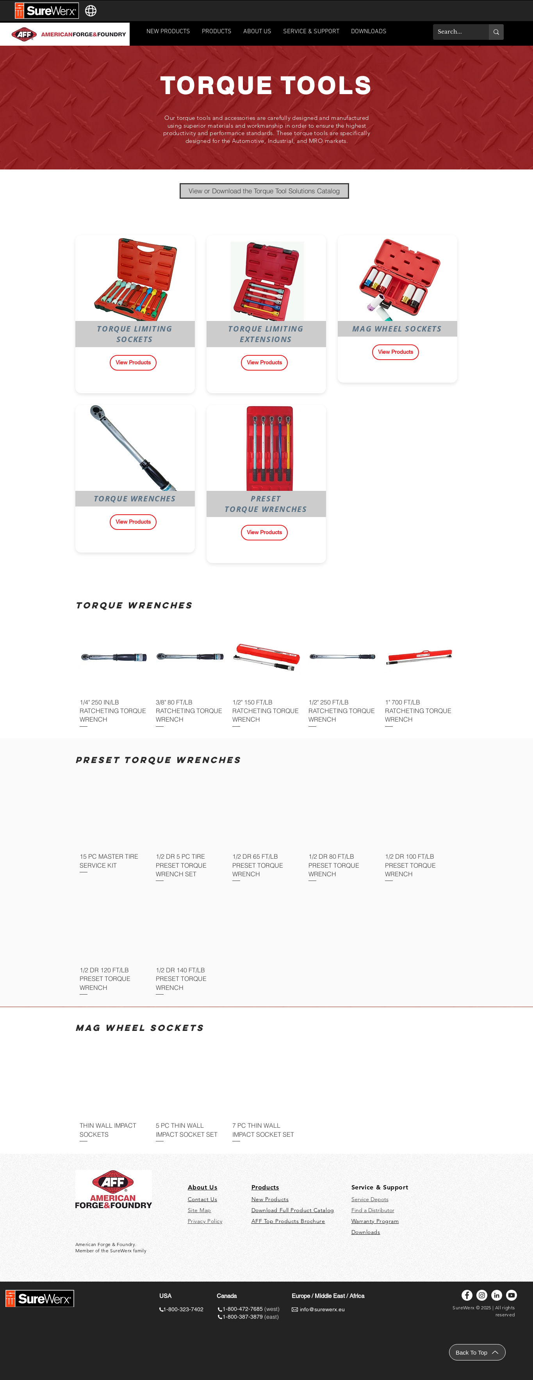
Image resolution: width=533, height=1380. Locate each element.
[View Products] (133, 363)
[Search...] (455, 32)
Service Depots (370, 1199)
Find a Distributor (372, 1210)
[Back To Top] (477, 1352)
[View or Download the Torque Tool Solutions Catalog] (264, 191)
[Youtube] (511, 1295)
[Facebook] (467, 1295)
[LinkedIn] (496, 1295)
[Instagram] (481, 1295)
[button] (311, 34)
